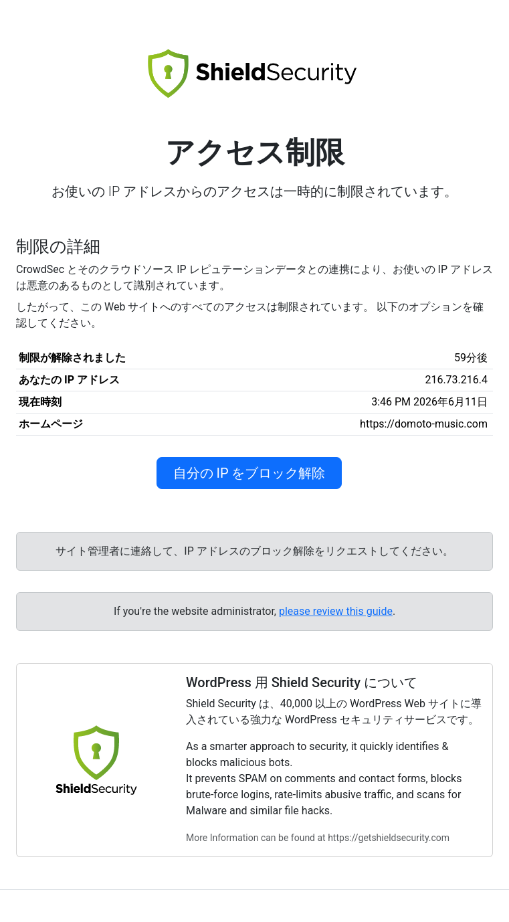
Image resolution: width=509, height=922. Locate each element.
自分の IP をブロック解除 (249, 473)
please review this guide (336, 611)
